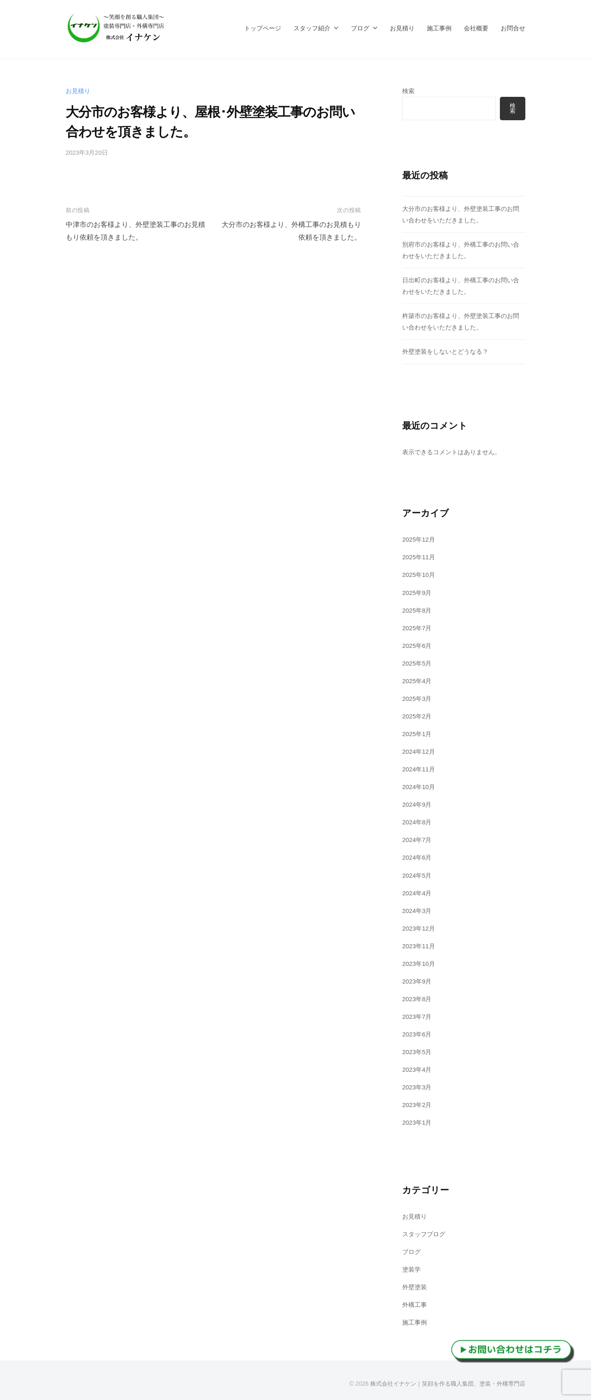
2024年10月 (418, 785)
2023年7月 (417, 1013)
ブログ (360, 28)
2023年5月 (417, 1048)
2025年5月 (417, 662)
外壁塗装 (414, 1282)
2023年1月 (417, 1118)
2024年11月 (418, 767)
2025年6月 (417, 644)
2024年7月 (417, 837)
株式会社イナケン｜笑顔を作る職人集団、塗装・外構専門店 (447, 1379)
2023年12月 (418, 925)
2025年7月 (417, 626)
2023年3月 (417, 1083)
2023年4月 (417, 1066)
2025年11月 (418, 556)
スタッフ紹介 (311, 28)
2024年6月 (417, 855)
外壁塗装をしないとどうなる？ (445, 351)
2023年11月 (418, 943)
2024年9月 (417, 802)
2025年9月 (417, 591)
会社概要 (476, 28)
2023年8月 (417, 996)
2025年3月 (417, 696)
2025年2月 (417, 714)
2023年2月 (417, 1101)
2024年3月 (417, 907)
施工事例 (439, 28)
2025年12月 (418, 538)
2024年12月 (418, 749)
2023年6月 (417, 1030)
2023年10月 (418, 960)
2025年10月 (418, 574)
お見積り (402, 28)
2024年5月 (417, 872)
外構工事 (414, 1300)
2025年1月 (417, 732)
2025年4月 (417, 679)
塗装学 (411, 1265)
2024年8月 (417, 820)
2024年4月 (417, 890)
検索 (408, 90)
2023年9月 (417, 978)
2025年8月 (417, 609)
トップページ (262, 28)
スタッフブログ (423, 1230)
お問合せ (513, 28)
